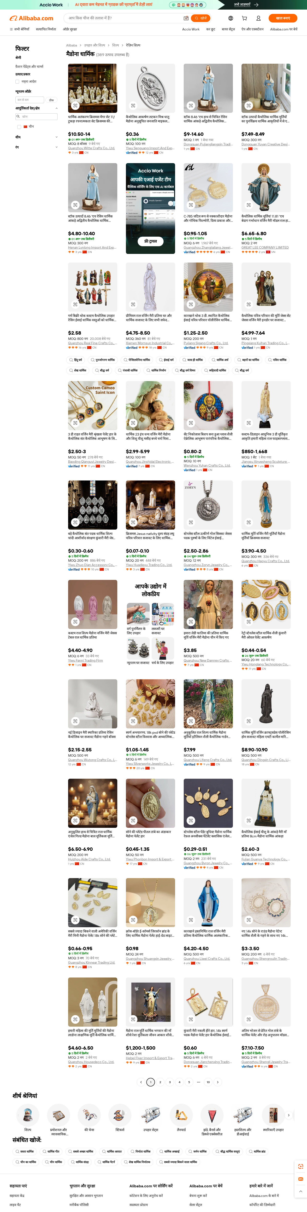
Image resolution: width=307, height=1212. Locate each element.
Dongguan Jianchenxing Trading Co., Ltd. (208, 1062)
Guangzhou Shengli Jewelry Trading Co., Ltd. (266, 1062)
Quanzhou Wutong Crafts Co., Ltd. (92, 760)
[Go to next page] (217, 1082)
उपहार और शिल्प (94, 45)
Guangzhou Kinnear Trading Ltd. (91, 962)
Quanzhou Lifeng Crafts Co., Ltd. (208, 760)
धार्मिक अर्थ (220, 360)
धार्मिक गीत (51, 1152)
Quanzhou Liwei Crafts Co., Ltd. (207, 958)
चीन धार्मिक (53, 1162)
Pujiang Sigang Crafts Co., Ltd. (206, 343)
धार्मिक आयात (112, 1152)
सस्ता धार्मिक (25, 1152)
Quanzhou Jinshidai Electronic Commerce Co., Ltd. (150, 461)
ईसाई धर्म (166, 360)
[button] (75, 105)
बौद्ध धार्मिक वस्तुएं (228, 1152)
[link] (301, 1166)
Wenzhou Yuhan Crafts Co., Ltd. (207, 465)
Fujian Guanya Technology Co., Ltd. (266, 859)
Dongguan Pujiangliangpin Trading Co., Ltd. (208, 144)
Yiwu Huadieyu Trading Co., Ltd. (149, 565)
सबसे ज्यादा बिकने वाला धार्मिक (178, 1162)
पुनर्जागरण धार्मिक (103, 360)
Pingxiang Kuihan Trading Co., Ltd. (266, 343)
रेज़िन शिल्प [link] (133, 45)
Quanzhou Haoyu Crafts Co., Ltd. (266, 561)
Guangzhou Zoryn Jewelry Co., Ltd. (208, 565)
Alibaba (71, 45)
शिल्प (115, 45)
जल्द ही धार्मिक (193, 360)
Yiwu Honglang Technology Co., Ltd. (266, 664)
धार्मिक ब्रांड (257, 1152)
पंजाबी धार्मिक (127, 370)
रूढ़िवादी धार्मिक (215, 370)
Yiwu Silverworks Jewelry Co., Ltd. (150, 764)
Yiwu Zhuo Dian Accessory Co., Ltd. (92, 565)
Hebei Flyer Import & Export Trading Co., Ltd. (150, 1058)
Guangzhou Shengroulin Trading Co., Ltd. (266, 958)
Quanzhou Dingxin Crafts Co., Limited (266, 760)
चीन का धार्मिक (26, 1162)
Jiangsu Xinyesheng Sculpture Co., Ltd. (266, 461)
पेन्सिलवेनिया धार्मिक (137, 360)
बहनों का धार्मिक (248, 360)
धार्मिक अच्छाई (169, 1152)
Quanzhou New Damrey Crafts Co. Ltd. (208, 660)
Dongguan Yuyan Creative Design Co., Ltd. (266, 144)
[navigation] (36, 564)
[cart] (245, 19)
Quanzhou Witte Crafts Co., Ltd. (91, 148)
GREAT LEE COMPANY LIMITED (265, 247)
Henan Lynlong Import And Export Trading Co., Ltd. (92, 247)
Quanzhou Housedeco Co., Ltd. (91, 1062)
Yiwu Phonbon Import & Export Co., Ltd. (150, 859)
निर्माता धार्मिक (140, 1152)
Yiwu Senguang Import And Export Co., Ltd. (150, 148)
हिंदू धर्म (75, 360)
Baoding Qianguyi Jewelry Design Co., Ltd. (92, 461)
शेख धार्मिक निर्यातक (137, 1162)
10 (208, 1082)
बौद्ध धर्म (102, 370)
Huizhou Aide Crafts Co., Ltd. (89, 859)
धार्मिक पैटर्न (106, 1162)
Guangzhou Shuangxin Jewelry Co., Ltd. (150, 958)
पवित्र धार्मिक (277, 360)
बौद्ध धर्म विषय (185, 370)
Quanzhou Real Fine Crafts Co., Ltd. (92, 343)
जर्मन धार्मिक (198, 1152)
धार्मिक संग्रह (80, 1162)
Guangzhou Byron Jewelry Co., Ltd (208, 863)
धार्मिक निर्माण (156, 370)
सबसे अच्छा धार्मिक (80, 1152)
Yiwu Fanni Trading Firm (85, 660)
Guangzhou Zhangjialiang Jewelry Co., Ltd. (208, 247)
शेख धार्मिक (77, 370)
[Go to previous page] (141, 1082)
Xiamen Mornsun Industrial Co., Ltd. (150, 343)
